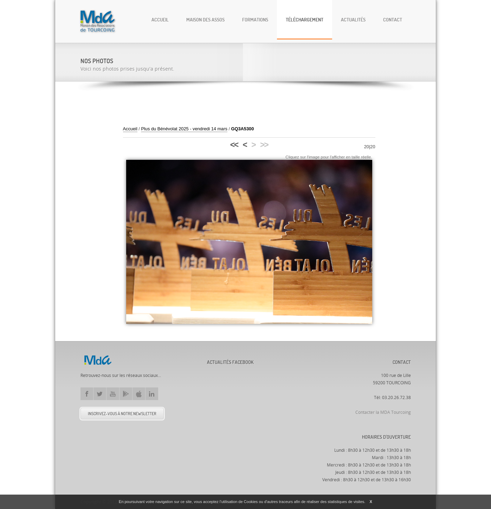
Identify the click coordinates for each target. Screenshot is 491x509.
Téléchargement (304, 19)
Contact (392, 19)
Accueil (160, 19)
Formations (255, 19)
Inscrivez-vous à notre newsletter (122, 413)
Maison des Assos (205, 19)
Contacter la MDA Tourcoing (383, 412)
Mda (97, 360)
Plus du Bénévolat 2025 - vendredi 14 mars (184, 128)
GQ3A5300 (242, 128)
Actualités (353, 19)
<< (234, 144)
